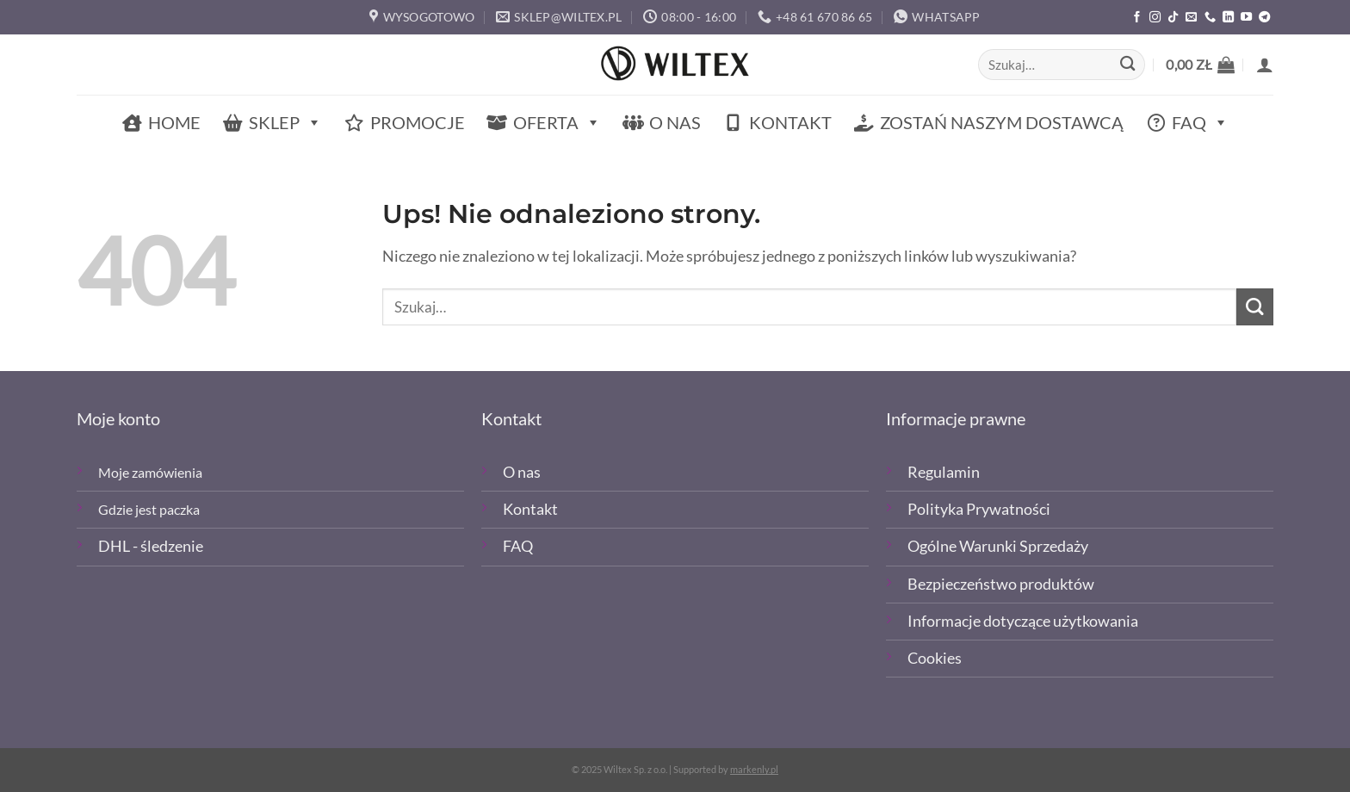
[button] (1200, 65)
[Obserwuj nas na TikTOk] (1173, 17)
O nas (675, 122)
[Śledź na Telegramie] (1264, 17)
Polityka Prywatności (978, 509)
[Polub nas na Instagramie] (1155, 17)
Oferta (557, 122)
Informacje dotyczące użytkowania (1022, 621)
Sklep (285, 122)
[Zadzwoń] (1210, 17)
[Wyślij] (1127, 65)
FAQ (1200, 122)
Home (174, 122)
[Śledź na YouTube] (1246, 17)
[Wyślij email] (1191, 17)
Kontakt (790, 122)
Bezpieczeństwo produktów (1000, 584)
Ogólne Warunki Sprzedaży (997, 546)
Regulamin (943, 472)
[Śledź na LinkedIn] (1228, 17)
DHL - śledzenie (150, 546)
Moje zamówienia (150, 472)
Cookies (934, 658)
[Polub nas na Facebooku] (1137, 17)
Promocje (417, 122)
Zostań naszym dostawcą (1002, 122)
